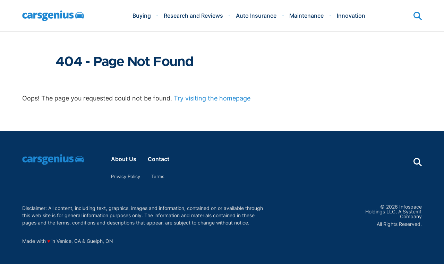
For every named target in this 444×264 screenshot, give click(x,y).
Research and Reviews (193, 15)
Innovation (351, 15)
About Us (123, 159)
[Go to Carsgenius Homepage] (53, 15)
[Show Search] (417, 16)
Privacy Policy (125, 176)
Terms (157, 176)
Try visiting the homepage (212, 98)
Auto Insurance (256, 15)
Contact (158, 159)
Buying (142, 15)
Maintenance (306, 15)
